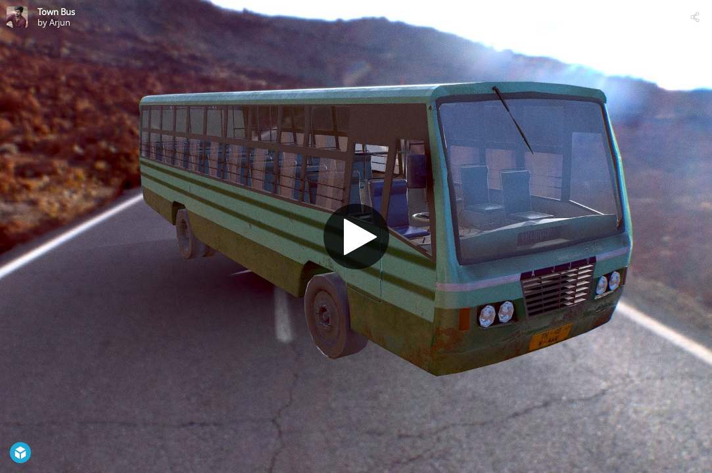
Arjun (59, 22)
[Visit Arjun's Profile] (17, 17)
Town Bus (56, 12)
